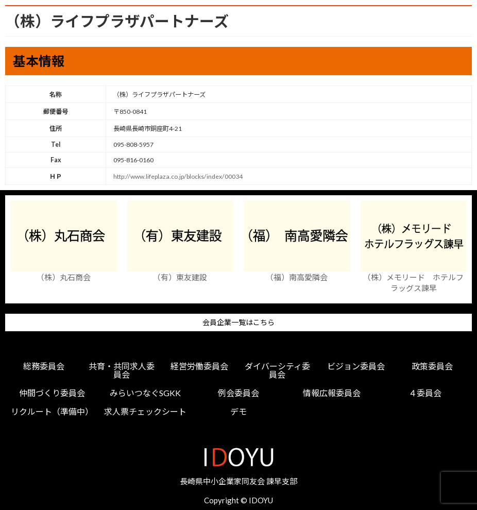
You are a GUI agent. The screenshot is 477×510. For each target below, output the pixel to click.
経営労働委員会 (199, 366)
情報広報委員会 (332, 393)
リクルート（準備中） (52, 411)
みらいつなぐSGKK (145, 393)
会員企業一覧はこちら (238, 322)
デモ (238, 411)
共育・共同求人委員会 (122, 370)
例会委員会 (238, 393)
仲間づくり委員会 (52, 393)
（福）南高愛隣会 (297, 276)
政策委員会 (432, 366)
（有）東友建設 (180, 276)
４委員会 (424, 393)
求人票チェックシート (145, 411)
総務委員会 (43, 366)
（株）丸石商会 (64, 276)
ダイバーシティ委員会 (277, 370)
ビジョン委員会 (356, 366)
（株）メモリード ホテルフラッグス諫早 (413, 282)
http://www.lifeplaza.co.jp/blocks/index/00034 (178, 176)
